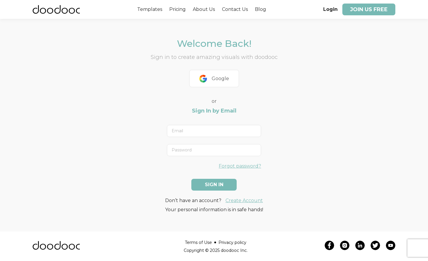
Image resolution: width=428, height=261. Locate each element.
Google (214, 78)
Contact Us (235, 9)
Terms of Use (200, 242)
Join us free (369, 9)
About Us (204, 9)
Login (330, 9)
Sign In (214, 184)
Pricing (177, 9)
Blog (260, 9)
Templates (149, 9)
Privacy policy (232, 242)
